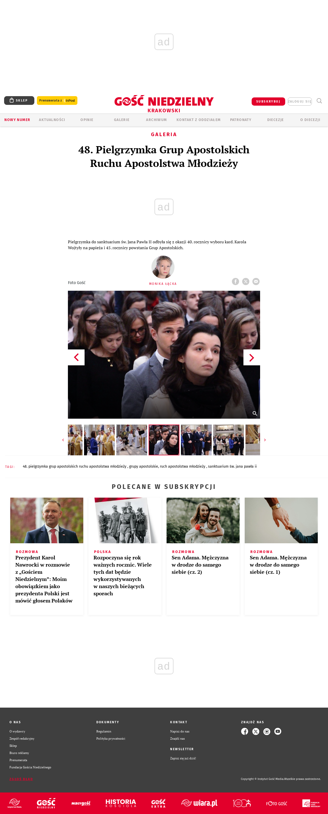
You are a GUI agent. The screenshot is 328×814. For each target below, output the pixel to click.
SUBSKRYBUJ (268, 101)
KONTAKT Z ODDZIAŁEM (199, 120)
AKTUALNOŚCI (52, 120)
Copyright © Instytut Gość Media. (262, 779)
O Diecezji (310, 120)
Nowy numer (17, 120)
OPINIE (86, 120)
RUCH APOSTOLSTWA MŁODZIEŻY (183, 466)
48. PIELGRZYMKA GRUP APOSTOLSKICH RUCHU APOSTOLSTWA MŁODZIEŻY (75, 466)
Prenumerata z (57, 101)
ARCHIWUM (156, 120)
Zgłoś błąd (21, 779)
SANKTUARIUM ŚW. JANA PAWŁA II (232, 466)
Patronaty (241, 120)
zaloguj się (300, 101)
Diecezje (275, 120)
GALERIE (122, 120)
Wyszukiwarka (319, 101)
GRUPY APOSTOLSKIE (143, 466)
